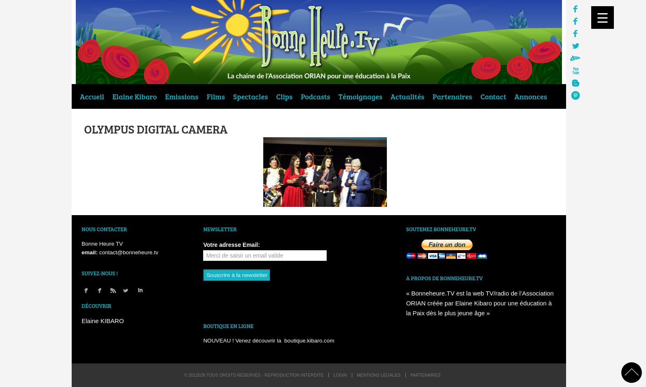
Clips (284, 96)
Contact (493, 96)
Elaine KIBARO (103, 320)
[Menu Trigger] (602, 17)
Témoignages (361, 96)
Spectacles (250, 96)
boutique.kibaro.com (309, 341)
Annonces (531, 96)
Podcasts (315, 96)
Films (216, 96)
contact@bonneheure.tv (129, 252)
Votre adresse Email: (231, 245)
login (340, 375)
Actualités (407, 96)
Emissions (182, 96)
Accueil (92, 96)
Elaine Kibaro (134, 96)
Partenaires (452, 96)
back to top (631, 372)
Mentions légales (378, 375)
